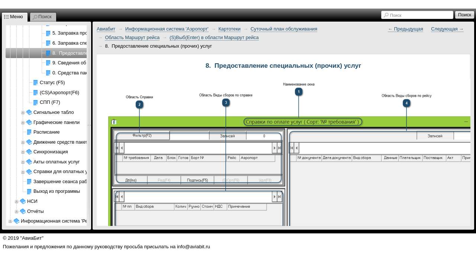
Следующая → (447, 29)
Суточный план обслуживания (284, 29)
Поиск (395, 15)
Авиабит (106, 29)
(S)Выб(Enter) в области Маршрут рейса (214, 37)
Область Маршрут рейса (132, 37)
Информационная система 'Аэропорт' (167, 29)
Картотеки (229, 29)
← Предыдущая (405, 29)
